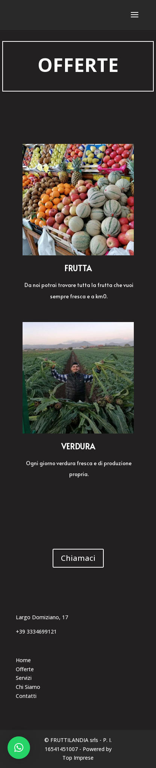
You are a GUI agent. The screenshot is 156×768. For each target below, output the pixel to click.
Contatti (26, 695)
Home (23, 660)
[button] (19, 747)
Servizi (24, 677)
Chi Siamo (28, 686)
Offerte (25, 669)
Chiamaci (78, 558)
